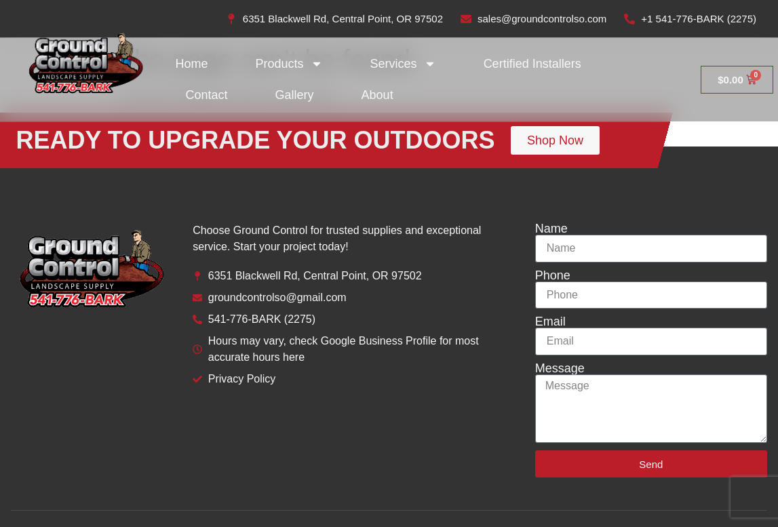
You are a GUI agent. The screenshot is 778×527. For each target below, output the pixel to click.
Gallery (294, 95)
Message (560, 368)
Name (551, 228)
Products (289, 64)
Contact (207, 95)
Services (403, 64)
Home (192, 64)
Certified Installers (532, 64)
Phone (552, 275)
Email (550, 321)
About (377, 95)
